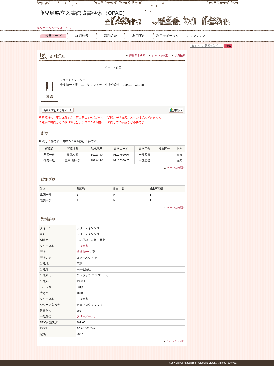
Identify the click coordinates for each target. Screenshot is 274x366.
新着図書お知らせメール (57, 110)
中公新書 (82, 245)
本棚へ (178, 110)
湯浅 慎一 (83, 251)
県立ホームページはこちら (54, 27)
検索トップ (53, 35)
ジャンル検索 (160, 55)
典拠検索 (180, 55)
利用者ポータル (167, 35)
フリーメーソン (87, 316)
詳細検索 (81, 35)
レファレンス (196, 35)
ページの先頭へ (176, 167)
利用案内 (138, 35)
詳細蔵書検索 (137, 55)
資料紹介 (110, 35)
